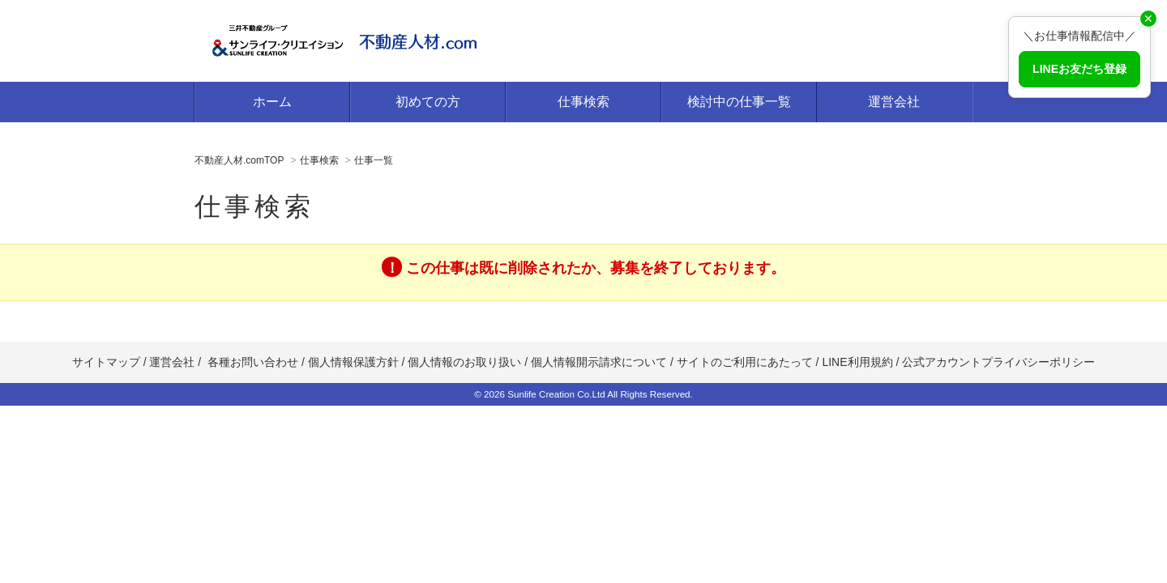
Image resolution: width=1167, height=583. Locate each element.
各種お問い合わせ (252, 361)
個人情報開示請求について (599, 361)
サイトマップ (106, 361)
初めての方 (427, 102)
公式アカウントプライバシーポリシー (998, 361)
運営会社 (894, 102)
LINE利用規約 (857, 361)
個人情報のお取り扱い (466, 361)
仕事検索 (583, 102)
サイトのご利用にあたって (745, 361)
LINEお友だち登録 (1079, 68)
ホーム (272, 102)
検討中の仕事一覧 (739, 102)
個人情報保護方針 (353, 361)
